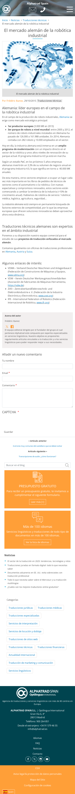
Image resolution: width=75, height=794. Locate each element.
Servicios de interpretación (23, 623)
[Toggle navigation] (69, 8)
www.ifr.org (43, 302)
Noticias (15, 20)
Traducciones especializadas (24, 615)
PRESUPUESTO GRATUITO (37, 486)
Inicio (5, 20)
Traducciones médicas (50, 607)
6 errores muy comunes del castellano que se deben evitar (37, 446)
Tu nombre (8, 360)
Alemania (64, 117)
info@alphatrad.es (37, 729)
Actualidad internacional (22, 654)
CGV (37, 768)
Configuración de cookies (37, 785)
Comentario (8, 385)
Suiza (29, 251)
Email (5, 373)
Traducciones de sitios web (23, 639)
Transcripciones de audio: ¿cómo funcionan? (37, 456)
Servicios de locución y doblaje (25, 631)
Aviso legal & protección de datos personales (37, 773)
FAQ (37, 743)
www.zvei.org (45, 295)
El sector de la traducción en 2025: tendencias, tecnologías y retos (39, 561)
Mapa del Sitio (37, 779)
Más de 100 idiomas (37, 526)
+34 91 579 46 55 (48, 725)
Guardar (8, 431)
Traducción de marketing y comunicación (31, 662)
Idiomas (37, 738)
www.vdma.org (16, 275)
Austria (20, 251)
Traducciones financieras (51, 647)
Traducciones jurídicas (21, 607)
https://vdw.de (15, 285)
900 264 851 (42, 721)
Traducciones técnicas (35, 20)
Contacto (37, 753)
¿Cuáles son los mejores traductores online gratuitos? (33, 587)
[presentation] (23, 421)
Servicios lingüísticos (20, 670)
